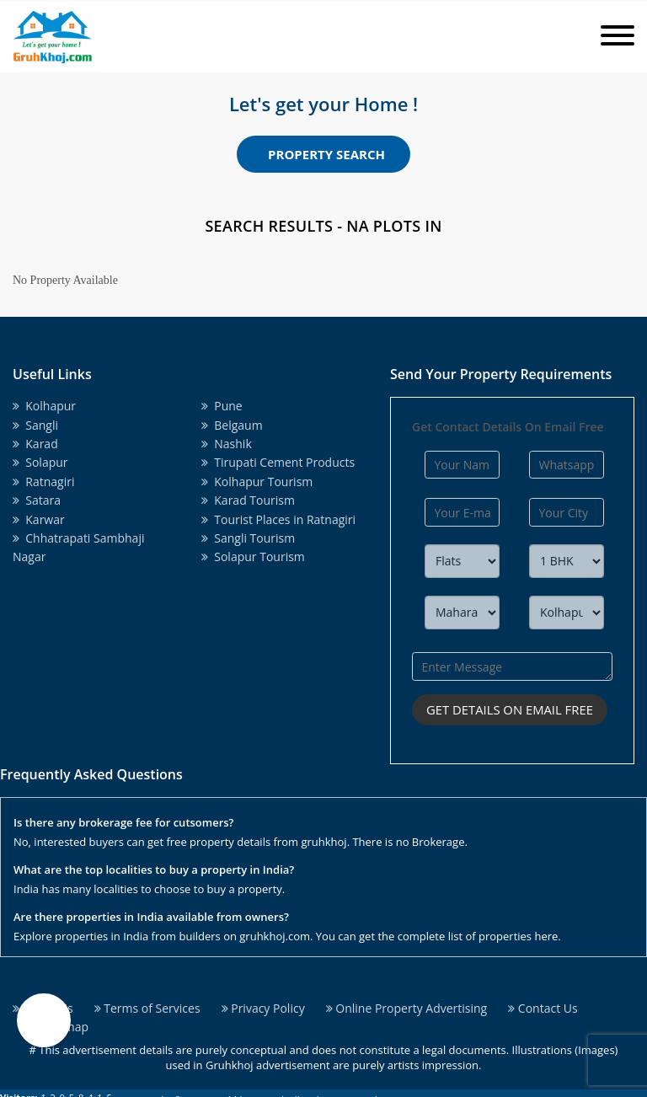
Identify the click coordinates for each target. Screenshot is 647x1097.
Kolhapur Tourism (257, 482)
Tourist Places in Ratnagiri (278, 519)
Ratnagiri (43, 482)
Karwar (39, 519)
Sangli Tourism (248, 538)
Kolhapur (44, 406)
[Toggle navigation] (617, 36)
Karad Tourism (248, 500)
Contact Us (542, 1007)
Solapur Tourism (253, 556)
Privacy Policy (263, 1007)
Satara (37, 500)
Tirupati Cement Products (278, 462)
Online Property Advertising (407, 1007)
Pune (222, 406)
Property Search (326, 154)
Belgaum (232, 425)
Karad (35, 444)
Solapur (40, 462)
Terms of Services (147, 1007)
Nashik (226, 444)
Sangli (35, 425)
